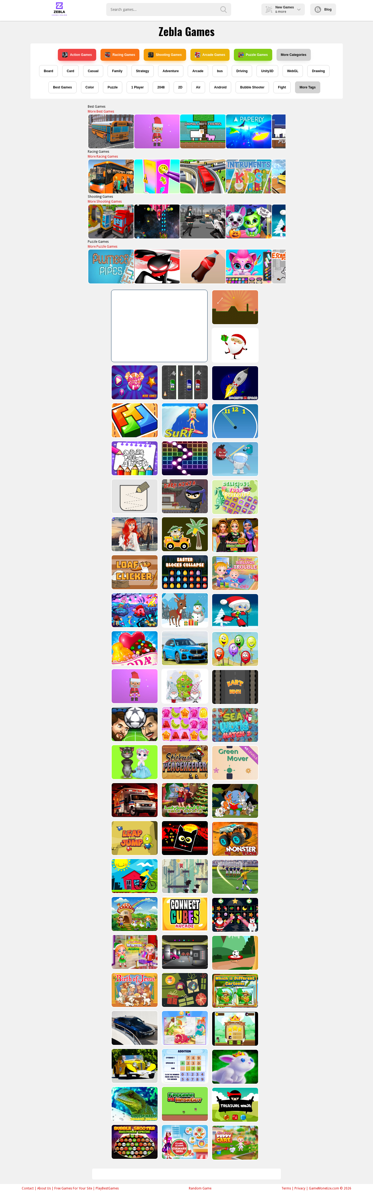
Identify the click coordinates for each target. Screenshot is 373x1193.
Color (90, 87)
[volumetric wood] (134, 420)
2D (180, 87)
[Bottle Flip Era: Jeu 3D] (202, 266)
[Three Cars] (184, 382)
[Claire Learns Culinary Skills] (184, 1141)
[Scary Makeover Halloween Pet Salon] (248, 221)
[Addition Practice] (184, 1065)
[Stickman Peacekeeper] (184, 762)
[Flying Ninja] (235, 1028)
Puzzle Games (253, 55)
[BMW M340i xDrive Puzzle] (134, 1027)
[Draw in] (134, 496)
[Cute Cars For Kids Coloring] (184, 534)
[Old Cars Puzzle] (134, 1065)
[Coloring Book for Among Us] (134, 458)
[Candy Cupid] (134, 648)
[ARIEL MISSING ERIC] (134, 534)
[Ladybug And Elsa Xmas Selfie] (184, 800)
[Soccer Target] (235, 952)
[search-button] (223, 9)
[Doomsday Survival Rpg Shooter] (202, 221)
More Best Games (101, 111)
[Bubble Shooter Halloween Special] (134, 1141)
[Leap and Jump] (134, 838)
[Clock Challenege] (235, 421)
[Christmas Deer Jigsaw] (184, 610)
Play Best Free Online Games (59, 9)
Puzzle (113, 87)
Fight (282, 87)
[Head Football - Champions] (134, 724)
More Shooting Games (105, 201)
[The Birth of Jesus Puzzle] (134, 989)
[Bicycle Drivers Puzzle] (134, 876)
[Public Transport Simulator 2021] (202, 176)
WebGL (293, 71)
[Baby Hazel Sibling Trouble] (235, 573)
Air (198, 87)
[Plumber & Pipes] (111, 266)
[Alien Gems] (235, 459)
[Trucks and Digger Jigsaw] (111, 221)
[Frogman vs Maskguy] (184, 1103)
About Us (44, 1188)
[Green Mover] (235, 762)
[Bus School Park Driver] (111, 131)
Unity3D (267, 71)
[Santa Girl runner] (235, 611)
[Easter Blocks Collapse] (184, 572)
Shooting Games (164, 55)
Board (48, 71)
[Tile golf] (235, 307)
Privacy (299, 1188)
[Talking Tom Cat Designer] (134, 762)
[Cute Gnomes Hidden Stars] (184, 686)
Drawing (318, 71)
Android (220, 87)
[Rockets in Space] (235, 383)
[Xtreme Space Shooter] (157, 221)
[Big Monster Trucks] (235, 838)
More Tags (308, 87)
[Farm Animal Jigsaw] (134, 914)
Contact (28, 1188)
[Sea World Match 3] (235, 724)
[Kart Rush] (235, 686)
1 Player (137, 87)
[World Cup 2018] (235, 876)
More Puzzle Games (102, 246)
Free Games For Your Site (73, 1188)
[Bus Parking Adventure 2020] (111, 176)
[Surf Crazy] (184, 420)
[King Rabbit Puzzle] (235, 1066)
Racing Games (120, 55)
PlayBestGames (107, 1188)
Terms (286, 1188)
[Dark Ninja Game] (184, 496)
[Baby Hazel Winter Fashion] (134, 951)
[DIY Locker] (157, 176)
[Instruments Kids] (248, 176)
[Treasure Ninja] (235, 1104)
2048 (161, 87)
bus (220, 71)
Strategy (142, 71)
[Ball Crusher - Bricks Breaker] (184, 458)
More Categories (293, 55)
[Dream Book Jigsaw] (134, 610)
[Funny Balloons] (235, 648)
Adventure (171, 71)
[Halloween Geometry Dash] (184, 838)
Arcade (197, 71)
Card (70, 71)
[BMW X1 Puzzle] (184, 648)
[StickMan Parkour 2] (157, 266)
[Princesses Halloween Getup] (235, 535)
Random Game (200, 1188)
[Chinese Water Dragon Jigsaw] (134, 1103)
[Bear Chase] (184, 876)
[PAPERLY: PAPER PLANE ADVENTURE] (248, 131)
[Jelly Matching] (184, 724)
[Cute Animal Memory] (235, 800)
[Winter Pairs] (235, 914)
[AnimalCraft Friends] (202, 131)
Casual (93, 71)
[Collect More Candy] (134, 382)
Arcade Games (210, 55)
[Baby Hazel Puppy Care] (235, 1142)
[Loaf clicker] (134, 572)
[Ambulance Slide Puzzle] (134, 800)
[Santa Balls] (157, 131)
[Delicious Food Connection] (235, 497)
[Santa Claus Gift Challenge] (235, 345)
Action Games (77, 55)
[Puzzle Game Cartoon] (184, 1027)
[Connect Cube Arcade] (184, 914)
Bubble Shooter (252, 87)
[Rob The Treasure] (184, 951)
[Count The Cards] (184, 989)
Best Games (62, 87)
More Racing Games (103, 156)
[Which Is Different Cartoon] (235, 990)
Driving (241, 71)
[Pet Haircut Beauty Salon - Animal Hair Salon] (248, 266)
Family (117, 71)
